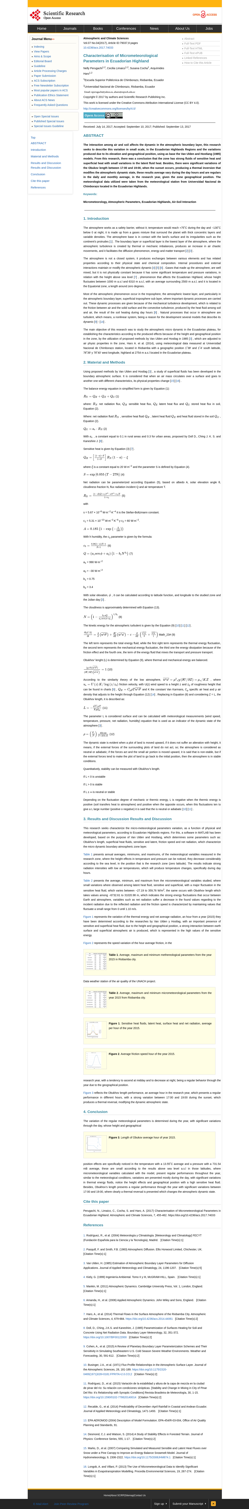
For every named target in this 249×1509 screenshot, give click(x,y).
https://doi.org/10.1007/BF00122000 (105, 1337)
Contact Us (140, 1495)
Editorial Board (42, 61)
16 (177, 380)
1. (84, 1235)
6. (84, 1300)
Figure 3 (88, 1092)
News (154, 29)
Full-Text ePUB (192, 53)
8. (84, 1327)
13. (85, 1420)
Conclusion (38, 174)
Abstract (188, 38)
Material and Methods (45, 156)
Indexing (38, 46)
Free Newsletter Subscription (50, 85)
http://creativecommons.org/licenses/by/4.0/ (109, 108)
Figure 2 (88, 943)
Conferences (126, 29)
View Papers (40, 51)
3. (84, 1263)
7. (84, 1314)
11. (85, 1383)
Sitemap (129, 1495)
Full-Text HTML (192, 48)
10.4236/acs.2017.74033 (98, 47)
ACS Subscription (43, 80)
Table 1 (88, 854)
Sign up (159, 1503)
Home (41, 29)
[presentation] (99, 396)
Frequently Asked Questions (50, 104)
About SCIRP (117, 1495)
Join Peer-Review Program (71, 1504)
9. (84, 1346)
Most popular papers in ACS (50, 90)
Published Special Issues (48, 121)
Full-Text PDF (191, 43)
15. (85, 1448)
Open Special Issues (45, 116)
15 (172, 380)
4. (84, 1277)
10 (177, 625)
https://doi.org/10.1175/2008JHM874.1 (147, 1457)
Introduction (38, 149)
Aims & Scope (41, 56)
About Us (182, 29)
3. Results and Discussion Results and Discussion (127, 819)
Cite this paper (96, 1201)
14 (101, 321)
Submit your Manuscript (188, 1503)
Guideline (38, 66)
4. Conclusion (95, 1112)
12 (188, 625)
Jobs (209, 29)
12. (85, 1406)
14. (85, 1434)
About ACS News (43, 100)
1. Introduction (96, 218)
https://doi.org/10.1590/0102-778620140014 (109, 1397)
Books (98, 29)
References (93, 1225)
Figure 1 (88, 916)
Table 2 (88, 880)
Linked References (194, 57)
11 (183, 625)
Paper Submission (44, 75)
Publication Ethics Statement (50, 95)
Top (33, 137)
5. (84, 1286)
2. (84, 1249)
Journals (69, 29)
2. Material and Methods (104, 362)
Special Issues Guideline (48, 126)
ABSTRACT (93, 135)
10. (85, 1364)
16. (85, 1466)
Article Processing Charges (49, 70)
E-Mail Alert (40, 1504)
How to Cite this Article (197, 62)
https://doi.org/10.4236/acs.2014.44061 (149, 1318)
